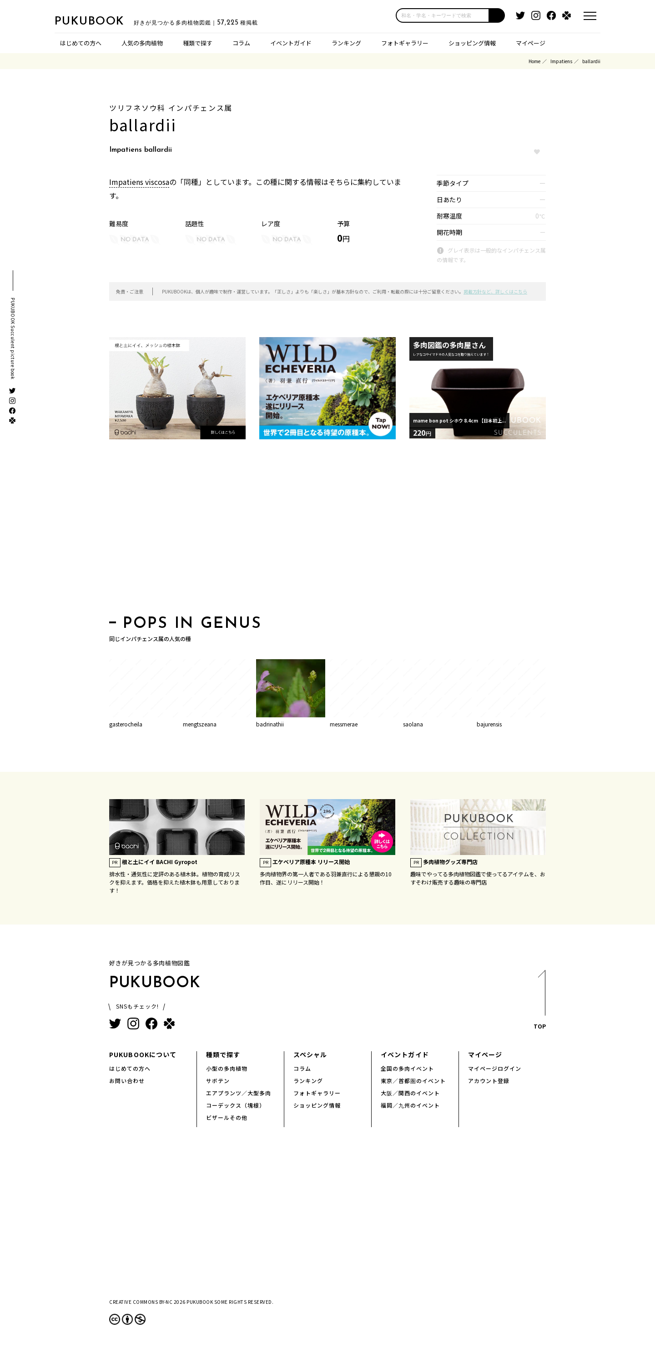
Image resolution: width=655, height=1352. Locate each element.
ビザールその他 (226, 1117)
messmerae (344, 724)
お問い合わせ (127, 1080)
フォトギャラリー (404, 43)
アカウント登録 (488, 1080)
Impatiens (561, 61)
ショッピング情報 (472, 43)
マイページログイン (494, 1068)
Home (534, 61)
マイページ (530, 43)
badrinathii (270, 724)
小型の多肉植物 (226, 1068)
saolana (413, 724)
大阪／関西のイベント (410, 1093)
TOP (539, 1002)
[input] (442, 15)
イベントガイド (291, 43)
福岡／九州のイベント (410, 1105)
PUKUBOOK (100, 21)
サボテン (218, 1080)
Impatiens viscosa (139, 181)
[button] (497, 15)
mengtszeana (200, 724)
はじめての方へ (80, 43)
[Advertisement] (327, 530)
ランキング (346, 43)
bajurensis (489, 724)
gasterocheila (125, 724)
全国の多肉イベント (407, 1068)
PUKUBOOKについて (142, 1054)
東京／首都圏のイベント (413, 1080)
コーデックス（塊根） (235, 1105)
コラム (241, 43)
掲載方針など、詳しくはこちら (495, 291)
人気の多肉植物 (142, 43)
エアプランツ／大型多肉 (238, 1093)
